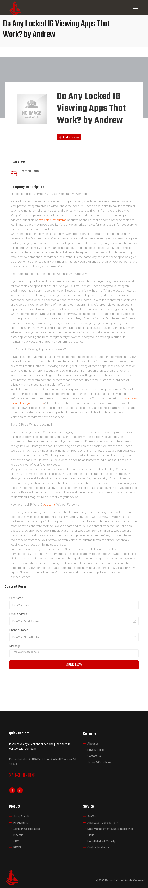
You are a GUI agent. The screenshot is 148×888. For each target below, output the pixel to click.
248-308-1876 (22, 775)
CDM (16, 841)
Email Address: (18, 613)
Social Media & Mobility (101, 841)
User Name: (16, 597)
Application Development (102, 822)
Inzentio (18, 835)
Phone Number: (18, 629)
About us (92, 743)
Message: (15, 645)
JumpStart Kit (21, 816)
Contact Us (94, 755)
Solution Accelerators (26, 828)
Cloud (90, 835)
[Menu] (135, 8)
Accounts (49, 504)
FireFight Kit (20, 822)
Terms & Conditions (99, 762)
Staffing (92, 816)
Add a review (69, 137)
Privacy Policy (95, 749)
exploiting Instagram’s (52, 219)
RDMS (17, 847)
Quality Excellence (98, 847)
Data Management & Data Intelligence (110, 828)
